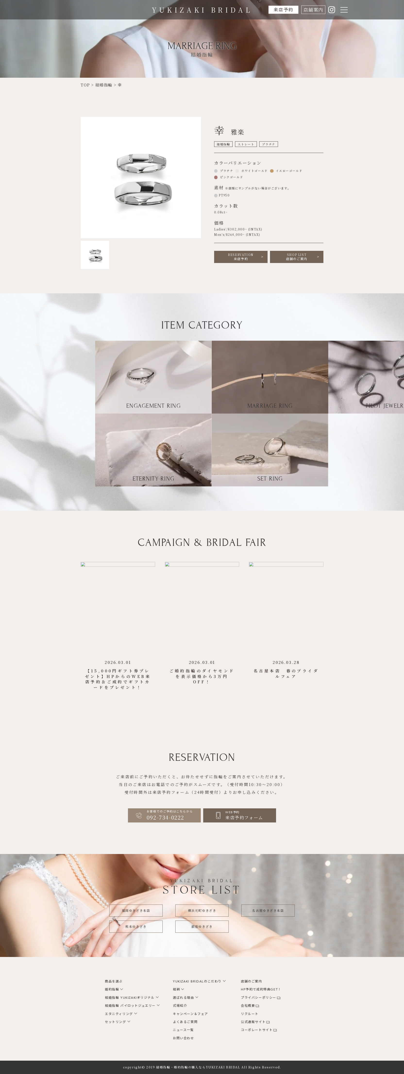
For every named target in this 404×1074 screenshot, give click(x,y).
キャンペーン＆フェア (190, 1014)
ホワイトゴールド (254, 171)
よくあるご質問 (185, 1022)
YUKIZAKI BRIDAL (202, 10)
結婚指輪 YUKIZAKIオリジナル (130, 998)
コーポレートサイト (257, 1030)
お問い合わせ (183, 1038)
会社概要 (248, 1006)
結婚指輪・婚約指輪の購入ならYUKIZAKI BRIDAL (198, 1067)
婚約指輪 (112, 989)
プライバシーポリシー (258, 998)
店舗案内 (313, 9)
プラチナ (226, 171)
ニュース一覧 (183, 1030)
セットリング (115, 1022)
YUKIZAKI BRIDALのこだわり (197, 981)
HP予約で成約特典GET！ (261, 989)
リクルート (250, 1014)
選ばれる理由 (183, 998)
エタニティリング (119, 1014)
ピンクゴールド (231, 177)
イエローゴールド (288, 171)
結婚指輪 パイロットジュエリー (130, 1006)
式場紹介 (180, 1006)
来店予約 (283, 9)
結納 (176, 989)
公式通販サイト (253, 1022)
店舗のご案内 (297, 257)
